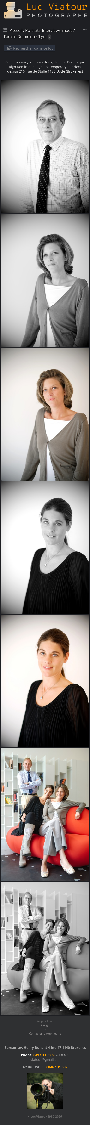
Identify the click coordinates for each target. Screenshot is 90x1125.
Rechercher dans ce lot (33, 48)
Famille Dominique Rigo (24, 36)
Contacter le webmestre (45, 1033)
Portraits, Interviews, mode (49, 30)
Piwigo (45, 1025)
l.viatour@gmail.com (45, 1059)
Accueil (16, 30)
